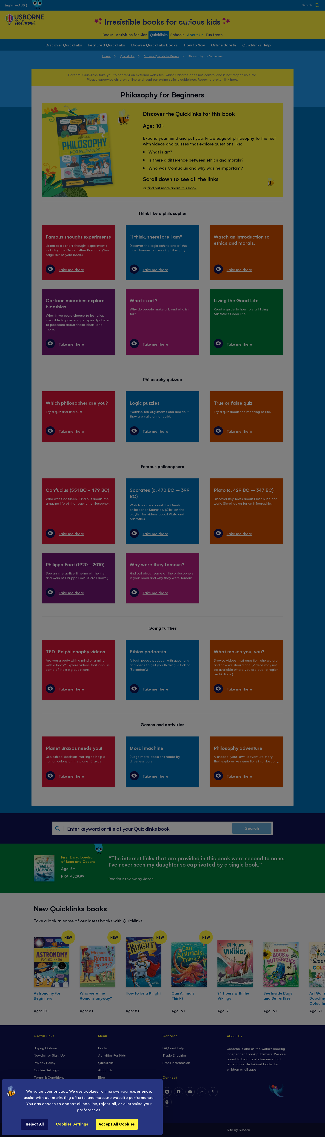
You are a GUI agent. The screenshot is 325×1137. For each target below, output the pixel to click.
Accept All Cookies (117, 1123)
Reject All (35, 1123)
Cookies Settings (72, 1123)
